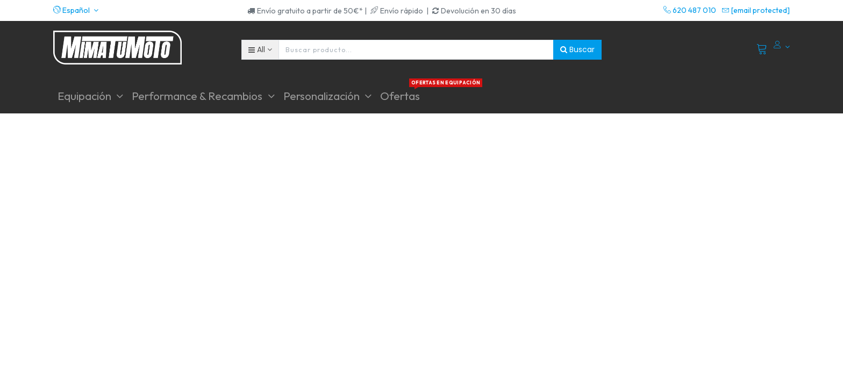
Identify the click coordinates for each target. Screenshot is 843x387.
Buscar (577, 49)
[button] (75, 10)
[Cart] (762, 49)
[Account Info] (782, 47)
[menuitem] (400, 96)
